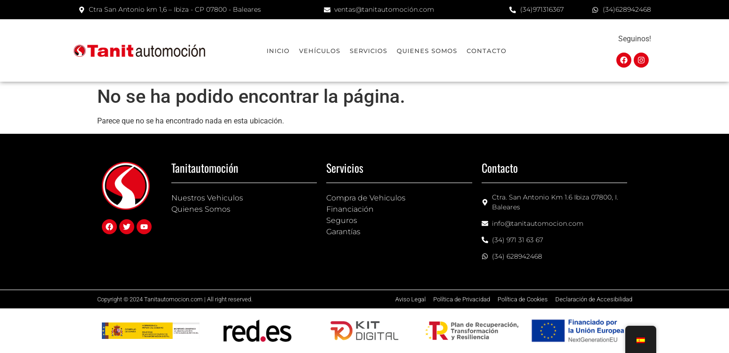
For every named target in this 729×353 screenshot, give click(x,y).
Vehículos (319, 50)
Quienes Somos (427, 50)
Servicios (368, 50)
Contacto (486, 50)
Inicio (278, 50)
